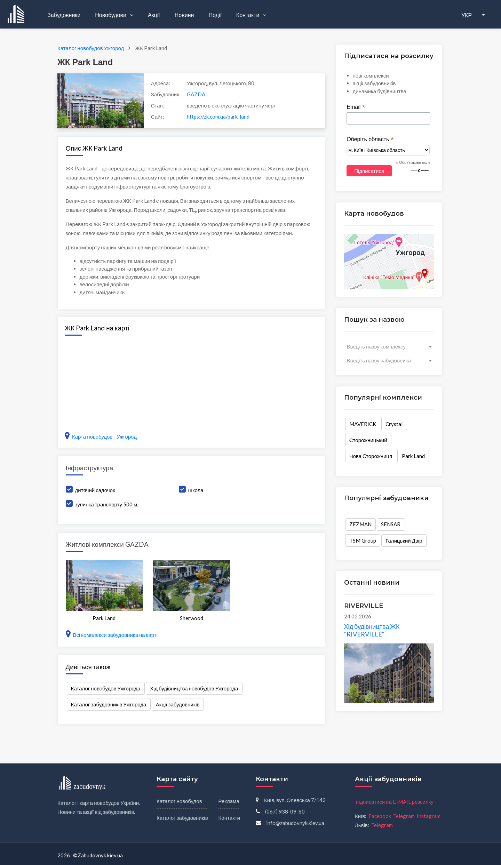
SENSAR (390, 524)
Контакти (248, 14)
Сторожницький (368, 440)
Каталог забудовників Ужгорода (108, 704)
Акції (154, 14)
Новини (184, 14)
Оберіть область (370, 139)
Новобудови (111, 14)
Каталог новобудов (179, 801)
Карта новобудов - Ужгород (101, 436)
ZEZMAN (360, 524)
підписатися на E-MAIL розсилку (395, 802)
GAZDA (196, 94)
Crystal (394, 424)
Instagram (428, 816)
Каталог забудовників (182, 818)
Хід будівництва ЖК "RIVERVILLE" (372, 630)
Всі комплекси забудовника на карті (112, 635)
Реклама (228, 801)
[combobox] (389, 346)
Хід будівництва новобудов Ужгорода (194, 688)
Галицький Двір (403, 540)
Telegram (404, 816)
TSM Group (362, 540)
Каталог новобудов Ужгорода (106, 688)
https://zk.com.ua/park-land (218, 116)
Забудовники (63, 14)
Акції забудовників (178, 704)
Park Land (413, 456)
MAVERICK (362, 424)
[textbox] (389, 346)
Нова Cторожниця (370, 456)
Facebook (379, 816)
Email (356, 107)
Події (214, 14)
